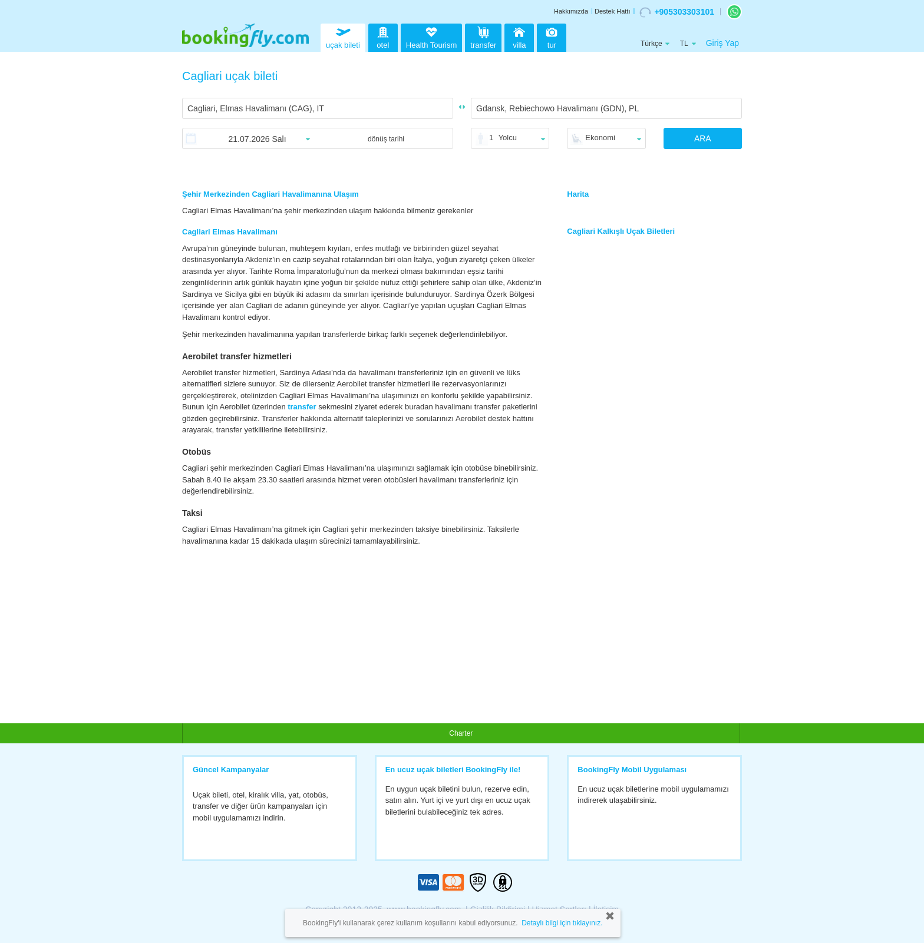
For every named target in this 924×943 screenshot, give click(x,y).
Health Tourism (431, 38)
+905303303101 (676, 12)
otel (383, 36)
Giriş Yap (722, 43)
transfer (483, 36)
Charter (461, 733)
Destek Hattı (613, 11)
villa (519, 36)
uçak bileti (343, 36)
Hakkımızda (571, 11)
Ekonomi (600, 137)
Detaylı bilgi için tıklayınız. (562, 923)
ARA (702, 138)
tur (551, 36)
